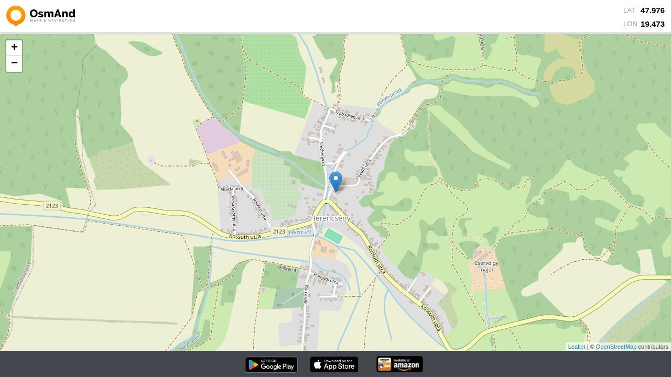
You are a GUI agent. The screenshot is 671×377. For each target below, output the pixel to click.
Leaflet (577, 346)
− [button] (14, 64)
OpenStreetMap (616, 346)
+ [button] (14, 48)
